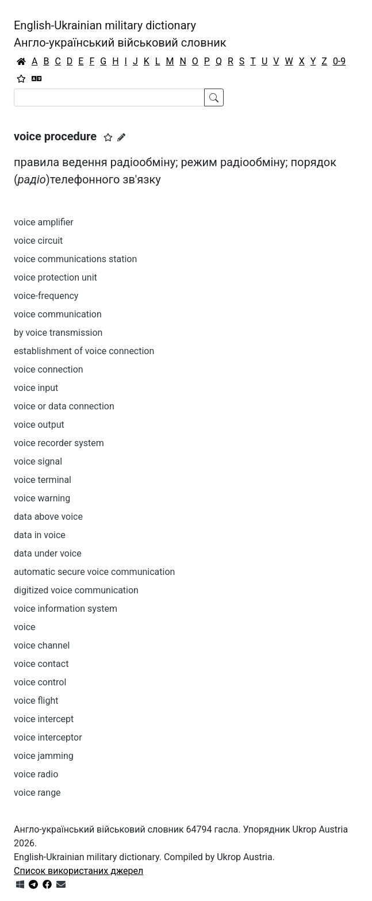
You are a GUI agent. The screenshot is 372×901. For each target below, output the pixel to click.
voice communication (58, 314)
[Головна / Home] (21, 61)
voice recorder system (59, 443)
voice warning (42, 498)
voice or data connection (64, 406)
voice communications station (75, 259)
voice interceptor (48, 737)
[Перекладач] (37, 78)
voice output (39, 424)
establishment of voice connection (84, 351)
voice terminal (42, 479)
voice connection (48, 369)
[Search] (109, 97)
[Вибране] (21, 78)
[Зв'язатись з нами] (61, 884)
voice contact (41, 663)
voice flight (36, 700)
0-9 (339, 61)
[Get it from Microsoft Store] (20, 884)
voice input (36, 387)
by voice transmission (58, 332)
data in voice (40, 535)
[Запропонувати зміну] (121, 137)
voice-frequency (46, 295)
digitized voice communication (76, 590)
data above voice (48, 516)
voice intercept (44, 719)
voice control (40, 682)
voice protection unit (55, 277)
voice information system (65, 608)
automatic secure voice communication (94, 571)
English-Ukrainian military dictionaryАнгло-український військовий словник (120, 33)
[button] (108, 137)
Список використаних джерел (78, 870)
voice (25, 627)
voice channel (42, 645)
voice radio (36, 774)
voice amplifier (44, 222)
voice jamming (44, 755)
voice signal (38, 461)
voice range (37, 792)
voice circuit (38, 240)
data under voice (48, 553)
